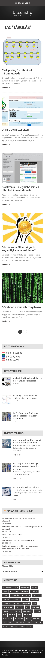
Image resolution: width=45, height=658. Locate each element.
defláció (34, 591)
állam (5, 626)
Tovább (6, 88)
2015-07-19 (17, 421)
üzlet (29, 626)
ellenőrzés (26, 595)
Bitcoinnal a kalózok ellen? (26, 487)
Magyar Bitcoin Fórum (20, 511)
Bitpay (5, 591)
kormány (19, 607)
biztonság (14, 591)
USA (4, 622)
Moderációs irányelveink (20, 652)
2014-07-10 (17, 401)
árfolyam (13, 626)
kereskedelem (8, 607)
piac (4, 615)
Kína (27, 607)
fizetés (25, 599)
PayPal (37, 611)
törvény (36, 619)
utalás (11, 622)
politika (12, 615)
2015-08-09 (17, 455)
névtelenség (27, 611)
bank (16, 587)
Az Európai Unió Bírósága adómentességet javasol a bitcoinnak (26, 416)
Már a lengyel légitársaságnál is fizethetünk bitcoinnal (27, 441)
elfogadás (15, 595)
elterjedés (36, 595)
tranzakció (19, 619)
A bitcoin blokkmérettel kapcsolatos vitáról (19, 540)
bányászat (24, 591)
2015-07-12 (17, 499)
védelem (39, 622)
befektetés (25, 587)
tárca (28, 619)
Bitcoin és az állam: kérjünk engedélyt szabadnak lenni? (19, 249)
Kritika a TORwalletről (15, 130)
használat (6, 603)
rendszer (27, 615)
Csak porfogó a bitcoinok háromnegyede (17, 72)
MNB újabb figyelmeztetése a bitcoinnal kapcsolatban (27, 379)
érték (22, 626)
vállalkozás (20, 622)
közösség (35, 607)
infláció (16, 603)
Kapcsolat (5, 655)
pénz (19, 615)
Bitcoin (34, 587)
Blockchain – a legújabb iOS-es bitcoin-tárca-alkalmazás (20, 189)
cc (2, 650)
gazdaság (34, 599)
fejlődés (16, 599)
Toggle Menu (22, 3)
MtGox (17, 611)
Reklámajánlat (36, 652)
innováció (26, 603)
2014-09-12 (17, 383)
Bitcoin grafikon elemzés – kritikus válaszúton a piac (26, 396)
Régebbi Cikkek (8, 566)
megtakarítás (7, 611)
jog (34, 603)
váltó (30, 622)
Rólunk (14, 650)
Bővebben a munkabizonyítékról (21, 307)
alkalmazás (7, 587)
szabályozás (7, 619)
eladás (5, 595)
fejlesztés (6, 599)
